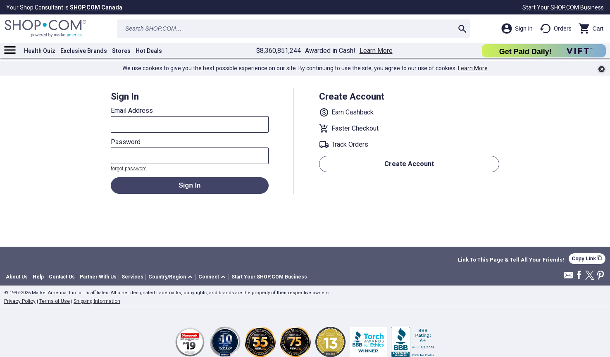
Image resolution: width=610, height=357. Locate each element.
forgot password (129, 168)
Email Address (132, 110)
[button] (172, 277)
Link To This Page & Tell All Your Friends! (511, 260)
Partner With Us (98, 277)
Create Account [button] (409, 164)
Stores (121, 51)
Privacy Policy (20, 301)
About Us (17, 277)
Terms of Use (54, 301)
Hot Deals (149, 51)
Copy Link (587, 258)
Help (38, 277)
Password (126, 142)
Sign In (189, 185)
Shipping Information (97, 301)
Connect (208, 277)
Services (132, 277)
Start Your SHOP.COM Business (563, 7)
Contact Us (62, 277)
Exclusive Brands (83, 51)
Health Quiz (39, 51)
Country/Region (167, 277)
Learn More (376, 51)
